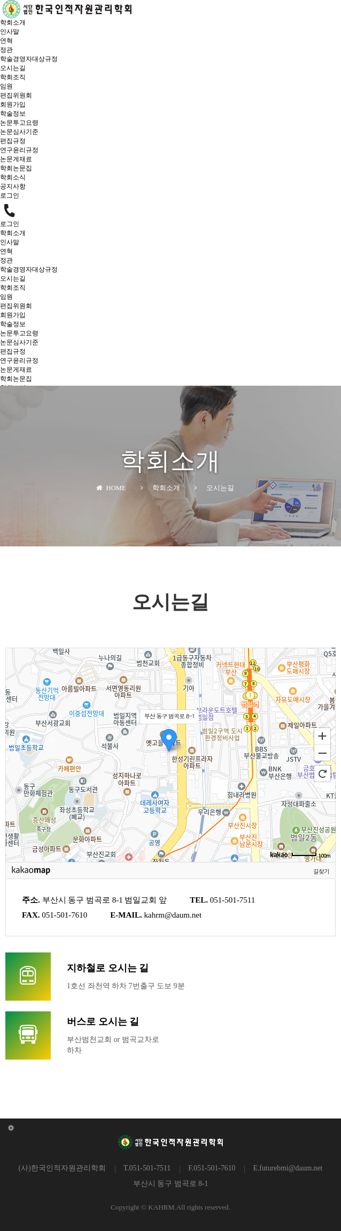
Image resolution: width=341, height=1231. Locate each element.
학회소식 (13, 177)
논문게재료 (16, 159)
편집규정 (13, 141)
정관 (6, 50)
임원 (6, 86)
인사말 (9, 31)
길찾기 (321, 871)
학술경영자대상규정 (29, 59)
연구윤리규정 (19, 150)
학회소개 (13, 22)
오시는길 (13, 68)
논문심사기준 (19, 132)
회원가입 (13, 104)
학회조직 (13, 77)
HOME (111, 488)
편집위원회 (16, 95)
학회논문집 (16, 168)
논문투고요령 (19, 122)
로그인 (9, 195)
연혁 (6, 40)
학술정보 (13, 113)
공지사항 (13, 186)
